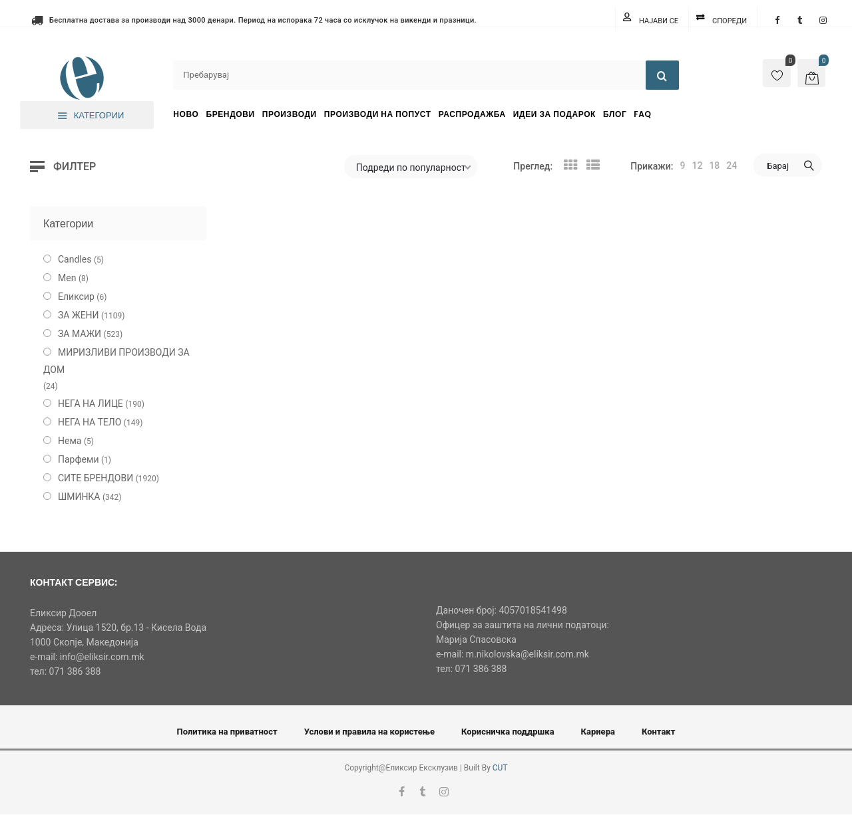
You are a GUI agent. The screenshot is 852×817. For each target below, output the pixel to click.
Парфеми (78, 459)
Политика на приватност (227, 732)
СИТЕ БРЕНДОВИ (95, 478)
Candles (74, 259)
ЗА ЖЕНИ (78, 315)
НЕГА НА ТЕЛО (89, 422)
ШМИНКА (79, 496)
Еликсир (76, 296)
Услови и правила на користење (369, 732)
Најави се (658, 21)
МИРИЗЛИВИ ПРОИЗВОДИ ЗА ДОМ (116, 361)
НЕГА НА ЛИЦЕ (90, 403)
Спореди (729, 21)
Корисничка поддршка (507, 732)
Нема (69, 440)
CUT (500, 767)
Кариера (598, 732)
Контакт (659, 732)
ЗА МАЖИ (79, 333)
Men (67, 278)
